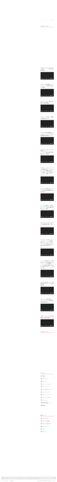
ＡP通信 (43, 376)
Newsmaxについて (45, 426)
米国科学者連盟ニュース (46, 402)
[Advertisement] (47, 45)
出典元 (7, 86)
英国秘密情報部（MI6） (12, 161)
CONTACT (50, 15)
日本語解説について (7, 370)
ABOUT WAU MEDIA (45, 418)
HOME (6, 15)
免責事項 (11, 480)
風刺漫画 (43, 405)
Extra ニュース (45, 378)
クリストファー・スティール (30, 161)
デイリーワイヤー (45, 386)
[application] (47, 76)
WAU (9, 89)
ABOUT (17, 15)
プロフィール (44, 431)
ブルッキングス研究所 (26, 235)
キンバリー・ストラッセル (9, 59)
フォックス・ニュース (46, 394)
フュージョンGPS (6, 170)
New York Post (14, 58)
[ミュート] (50, 78)
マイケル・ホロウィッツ (11, 193)
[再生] (41, 78)
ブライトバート (45, 400)
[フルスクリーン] (52, 78)
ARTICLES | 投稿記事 (46, 421)
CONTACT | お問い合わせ (46, 423)
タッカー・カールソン (46, 384)
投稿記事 (28, 15)
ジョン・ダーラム (6, 106)
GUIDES (39, 15)
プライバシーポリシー (5, 480)
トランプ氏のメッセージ (46, 389)
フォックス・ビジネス (46, 397)
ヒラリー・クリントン (20, 169)
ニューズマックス (45, 392)
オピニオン (44, 381)
